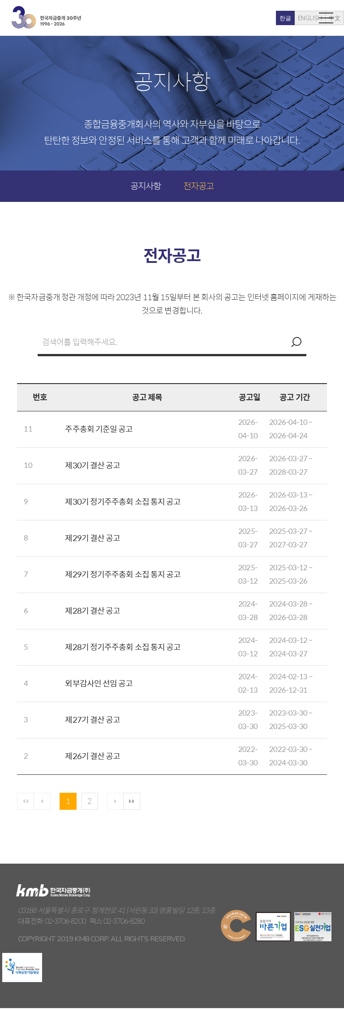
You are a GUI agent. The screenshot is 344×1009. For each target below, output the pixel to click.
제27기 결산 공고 (92, 719)
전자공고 (198, 185)
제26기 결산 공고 (92, 756)
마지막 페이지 (137, 802)
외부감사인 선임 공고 (99, 683)
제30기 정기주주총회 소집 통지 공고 (123, 501)
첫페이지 (26, 802)
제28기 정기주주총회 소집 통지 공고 (123, 647)
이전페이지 (43, 802)
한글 (247, 18)
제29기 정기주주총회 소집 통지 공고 (123, 574)
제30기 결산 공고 (92, 465)
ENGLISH (271, 18)
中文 (296, 18)
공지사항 (145, 185)
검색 (295, 342)
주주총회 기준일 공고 (99, 429)
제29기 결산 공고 (92, 538)
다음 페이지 (120, 802)
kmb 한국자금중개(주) (46, 17)
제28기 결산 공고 (92, 610)
